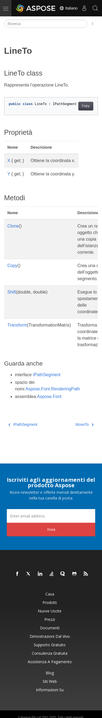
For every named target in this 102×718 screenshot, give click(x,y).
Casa (49, 594)
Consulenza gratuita (49, 653)
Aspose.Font (49, 396)
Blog (50, 672)
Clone (13, 226)
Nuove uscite (49, 611)
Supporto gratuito (50, 644)
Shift (11, 292)
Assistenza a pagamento (50, 661)
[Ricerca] (45, 24)
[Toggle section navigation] (93, 24)
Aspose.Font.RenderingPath (52, 389)
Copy (86, 106)
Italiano (68, 8)
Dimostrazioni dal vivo (50, 636)
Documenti (50, 627)
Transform (17, 325)
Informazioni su (50, 689)
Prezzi (49, 619)
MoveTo (84, 424)
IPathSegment (46, 374)
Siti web (50, 681)
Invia (51, 529)
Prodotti (49, 602)
